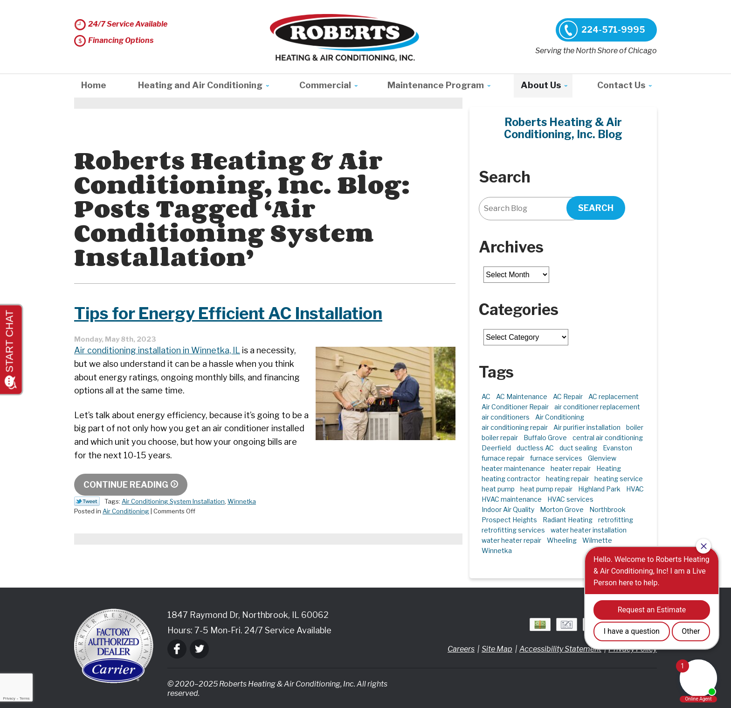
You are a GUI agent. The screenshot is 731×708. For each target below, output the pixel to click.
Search (596, 208)
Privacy (9, 698)
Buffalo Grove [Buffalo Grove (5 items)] (545, 438)
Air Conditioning (126, 511)
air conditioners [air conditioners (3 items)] (506, 417)
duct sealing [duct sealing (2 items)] (578, 448)
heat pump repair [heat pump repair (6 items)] (546, 489)
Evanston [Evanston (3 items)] (617, 448)
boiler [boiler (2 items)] (634, 427)
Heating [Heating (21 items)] (608, 468)
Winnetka (242, 501)
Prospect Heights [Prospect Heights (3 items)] (509, 520)
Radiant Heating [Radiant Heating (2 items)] (568, 520)
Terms (25, 698)
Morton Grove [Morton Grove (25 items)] (562, 509)
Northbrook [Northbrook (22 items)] (607, 509)
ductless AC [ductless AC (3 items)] (535, 448)
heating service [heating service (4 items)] (618, 479)
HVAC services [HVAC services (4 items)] (570, 499)
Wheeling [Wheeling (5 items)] (562, 540)
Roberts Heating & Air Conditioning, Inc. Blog (563, 128)
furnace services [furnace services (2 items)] (556, 458)
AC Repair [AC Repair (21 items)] (568, 396)
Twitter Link (87, 501)
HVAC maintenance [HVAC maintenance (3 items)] (512, 499)
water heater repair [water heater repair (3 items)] (511, 540)
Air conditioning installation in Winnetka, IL (157, 350)
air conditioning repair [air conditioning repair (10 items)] (515, 427)
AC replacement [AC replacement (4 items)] (613, 396)
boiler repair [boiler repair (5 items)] (500, 438)
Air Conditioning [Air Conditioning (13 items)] (559, 417)
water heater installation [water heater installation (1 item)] (589, 530)
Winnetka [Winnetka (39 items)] (497, 550)
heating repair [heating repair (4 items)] (567, 479)
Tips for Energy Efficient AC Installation (234, 313)
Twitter (199, 649)
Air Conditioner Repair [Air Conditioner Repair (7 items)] (515, 407)
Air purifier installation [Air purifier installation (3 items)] (587, 427)
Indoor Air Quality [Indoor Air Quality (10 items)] (508, 509)
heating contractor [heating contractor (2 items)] (511, 479)
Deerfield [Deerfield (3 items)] (496, 448)
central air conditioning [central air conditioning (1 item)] (607, 438)
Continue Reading (125, 485)
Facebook (176, 649)
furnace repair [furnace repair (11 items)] (503, 458)
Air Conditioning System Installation (173, 501)
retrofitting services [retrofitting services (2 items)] (513, 530)
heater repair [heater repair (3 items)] (571, 468)
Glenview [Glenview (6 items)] (602, 458)
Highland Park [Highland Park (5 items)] (599, 489)
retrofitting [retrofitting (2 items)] (615, 520)
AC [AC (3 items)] (486, 396)
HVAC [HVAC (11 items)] (635, 489)
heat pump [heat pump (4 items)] (498, 489)
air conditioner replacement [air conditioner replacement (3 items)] (597, 407)
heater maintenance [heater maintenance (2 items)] (513, 468)
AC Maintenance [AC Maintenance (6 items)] (521, 396)
